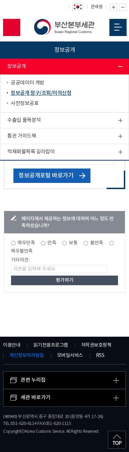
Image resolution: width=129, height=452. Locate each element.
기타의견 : (20, 260)
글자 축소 (123, 7)
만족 (51, 243)
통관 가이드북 (21, 136)
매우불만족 (22, 251)
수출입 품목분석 (24, 120)
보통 (73, 243)
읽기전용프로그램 (50, 345)
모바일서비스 (70, 355)
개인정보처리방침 (26, 355)
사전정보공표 (25, 103)
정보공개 (16, 66)
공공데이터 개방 (27, 83)
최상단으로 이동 (117, 439)
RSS (100, 355)
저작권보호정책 (96, 345)
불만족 (96, 243)
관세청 (97, 7)
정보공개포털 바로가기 (52, 175)
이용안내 (11, 345)
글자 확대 (113, 7)
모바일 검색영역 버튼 (11, 27)
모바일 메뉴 (118, 27)
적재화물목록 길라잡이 (31, 152)
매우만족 (26, 243)
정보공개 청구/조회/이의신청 (41, 93)
